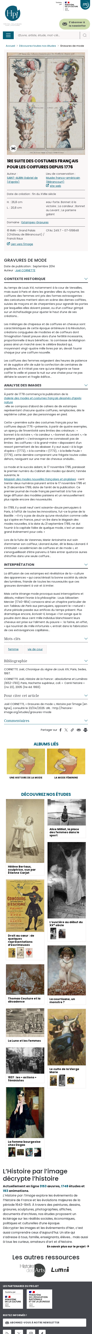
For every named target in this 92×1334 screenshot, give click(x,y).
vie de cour (35, 649)
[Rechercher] (47, 35)
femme (13, 649)
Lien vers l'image (22, 244)
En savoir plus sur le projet (66, 1246)
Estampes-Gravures (35, 222)
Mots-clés (12, 638)
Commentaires (16, 720)
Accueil (10, 46)
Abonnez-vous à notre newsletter (32, 1322)
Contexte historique (24, 278)
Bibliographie (15, 661)
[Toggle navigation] (8, 35)
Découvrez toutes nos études (37, 46)
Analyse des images (22, 385)
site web (55, 186)
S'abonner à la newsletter (77, 24)
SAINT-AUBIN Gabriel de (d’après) (22, 180)
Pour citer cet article (21, 695)
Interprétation (19, 564)
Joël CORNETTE (25, 270)
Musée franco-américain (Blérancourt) (63, 180)
